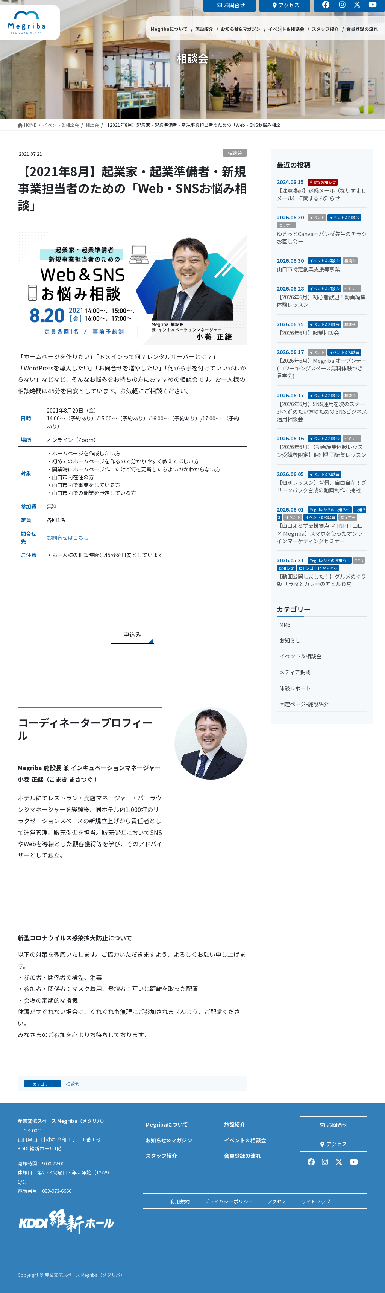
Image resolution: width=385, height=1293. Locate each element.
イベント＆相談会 (344, 217)
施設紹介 (234, 1124)
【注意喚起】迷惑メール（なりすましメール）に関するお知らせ (321, 194)
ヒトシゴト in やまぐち (318, 568)
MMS (359, 560)
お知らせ (286, 568)
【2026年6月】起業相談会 (308, 333)
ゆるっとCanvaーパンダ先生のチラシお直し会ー (322, 237)
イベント (316, 217)
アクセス (333, 1144)
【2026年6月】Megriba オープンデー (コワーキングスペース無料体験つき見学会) (322, 367)
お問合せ (334, 1125)
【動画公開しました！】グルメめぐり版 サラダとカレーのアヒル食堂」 (321, 580)
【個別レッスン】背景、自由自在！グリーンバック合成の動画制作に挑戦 (321, 486)
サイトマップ (315, 1201)
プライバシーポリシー (228, 1201)
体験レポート (295, 688)
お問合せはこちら (68, 537)
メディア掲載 (295, 672)
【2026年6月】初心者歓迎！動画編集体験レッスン (321, 300)
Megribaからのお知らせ (329, 509)
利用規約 (180, 1201)
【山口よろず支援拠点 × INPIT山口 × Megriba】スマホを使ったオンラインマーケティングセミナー (320, 532)
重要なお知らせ (322, 182)
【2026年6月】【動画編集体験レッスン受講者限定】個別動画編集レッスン (321, 450)
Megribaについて (167, 1124)
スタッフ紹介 (161, 1155)
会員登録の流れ (242, 1155)
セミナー (286, 225)
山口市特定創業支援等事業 (308, 269)
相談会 (234, 152)
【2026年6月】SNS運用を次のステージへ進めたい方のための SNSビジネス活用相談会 (322, 411)
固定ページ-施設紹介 (304, 704)
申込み (132, 634)
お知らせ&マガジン (169, 1140)
